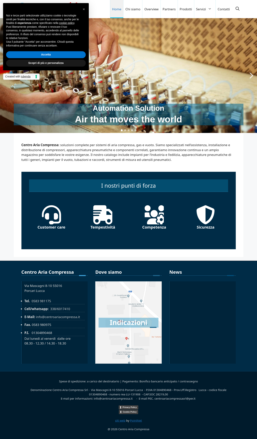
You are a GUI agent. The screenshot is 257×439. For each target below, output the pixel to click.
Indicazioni (128, 322)
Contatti (224, 9)
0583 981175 (41, 301)
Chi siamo (132, 9)
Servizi (206, 9)
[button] (237, 9)
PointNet (136, 420)
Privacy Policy (129, 407)
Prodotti (186, 9)
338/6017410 (60, 309)
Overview (151, 9)
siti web (120, 420)
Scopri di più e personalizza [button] (46, 62)
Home (116, 9)
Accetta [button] (46, 54)
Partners (169, 9)
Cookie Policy (129, 412)
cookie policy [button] (66, 22)
